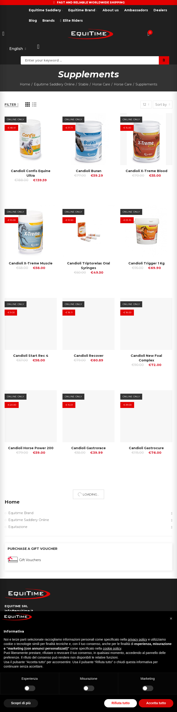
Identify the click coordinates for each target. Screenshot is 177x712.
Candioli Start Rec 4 (30, 356)
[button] (171, 618)
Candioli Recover (88, 356)
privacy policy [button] (137, 639)
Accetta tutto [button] (156, 703)
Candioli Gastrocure (146, 448)
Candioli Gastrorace (88, 448)
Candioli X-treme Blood (146, 171)
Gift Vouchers (30, 560)
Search (164, 60)
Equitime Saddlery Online (28, 520)
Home (12, 502)
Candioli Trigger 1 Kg (146, 263)
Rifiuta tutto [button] (121, 703)
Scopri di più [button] (21, 703)
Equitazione (17, 527)
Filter (10, 105)
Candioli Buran (88, 171)
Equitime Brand (20, 513)
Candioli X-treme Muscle (31, 263)
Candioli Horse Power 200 (30, 448)
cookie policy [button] (112, 648)
